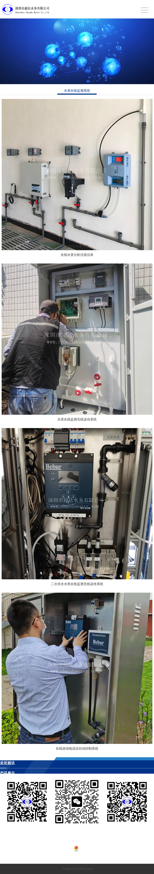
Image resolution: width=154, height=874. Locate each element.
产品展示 (7, 773)
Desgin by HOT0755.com (78, 868)
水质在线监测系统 (77, 90)
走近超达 (7, 763)
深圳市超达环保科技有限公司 (93, 858)
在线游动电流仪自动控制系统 (77, 748)
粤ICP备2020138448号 (58, 848)
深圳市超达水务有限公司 (57, 858)
